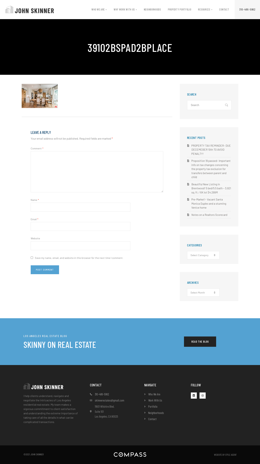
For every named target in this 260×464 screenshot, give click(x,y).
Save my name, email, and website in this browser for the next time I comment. (79, 257)
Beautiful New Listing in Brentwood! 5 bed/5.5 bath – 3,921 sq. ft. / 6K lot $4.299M (211, 188)
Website (35, 238)
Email (34, 219)
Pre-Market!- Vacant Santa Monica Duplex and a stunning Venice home (208, 203)
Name (35, 199)
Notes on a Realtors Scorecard (209, 214)
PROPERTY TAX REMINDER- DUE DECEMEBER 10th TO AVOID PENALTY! (211, 149)
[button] (247, 9)
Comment (37, 148)
